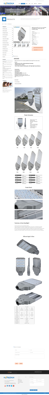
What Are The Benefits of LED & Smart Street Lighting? (7, 70)
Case (29, 3)
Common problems (20, 382)
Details (16, 58)
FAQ (32, 3)
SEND (16, 363)
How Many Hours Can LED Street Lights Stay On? (7, 76)
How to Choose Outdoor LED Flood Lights (7, 63)
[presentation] (21, 360)
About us (35, 3)
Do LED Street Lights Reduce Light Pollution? (7, 67)
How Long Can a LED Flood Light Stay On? (7, 65)
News (26, 3)
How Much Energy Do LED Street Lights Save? (7, 78)
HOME (19, 3)
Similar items (16, 56)
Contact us (39, 3)
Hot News (4, 59)
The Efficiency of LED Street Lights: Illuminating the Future (7, 69)
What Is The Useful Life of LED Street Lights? (7, 72)
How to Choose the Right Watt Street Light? (7, 74)
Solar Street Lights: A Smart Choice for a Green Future (8, 61)
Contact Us (4, 80)
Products (23, 3)
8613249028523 (28, 0)
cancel (21, 363)
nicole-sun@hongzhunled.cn (40, 0)
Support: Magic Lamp (24, 394)
